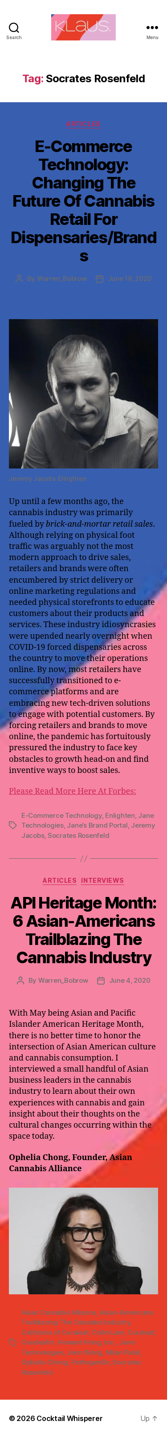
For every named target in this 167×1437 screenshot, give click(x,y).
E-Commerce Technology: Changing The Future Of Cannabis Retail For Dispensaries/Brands (83, 200)
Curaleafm (38, 1342)
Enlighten (120, 815)
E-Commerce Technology (61, 815)
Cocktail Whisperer (69, 1418)
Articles (83, 124)
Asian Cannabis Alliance (58, 1312)
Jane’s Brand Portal (97, 825)
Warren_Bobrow (62, 278)
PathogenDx (90, 1362)
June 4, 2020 (130, 980)
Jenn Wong (84, 1352)
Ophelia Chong (44, 1362)
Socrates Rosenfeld (78, 835)
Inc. (110, 1342)
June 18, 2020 (130, 278)
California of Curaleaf (54, 1332)
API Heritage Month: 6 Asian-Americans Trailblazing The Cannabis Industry (83, 930)
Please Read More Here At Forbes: (72, 791)
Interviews (102, 880)
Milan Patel (123, 1352)
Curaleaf (141, 1332)
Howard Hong (79, 1342)
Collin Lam (108, 1332)
